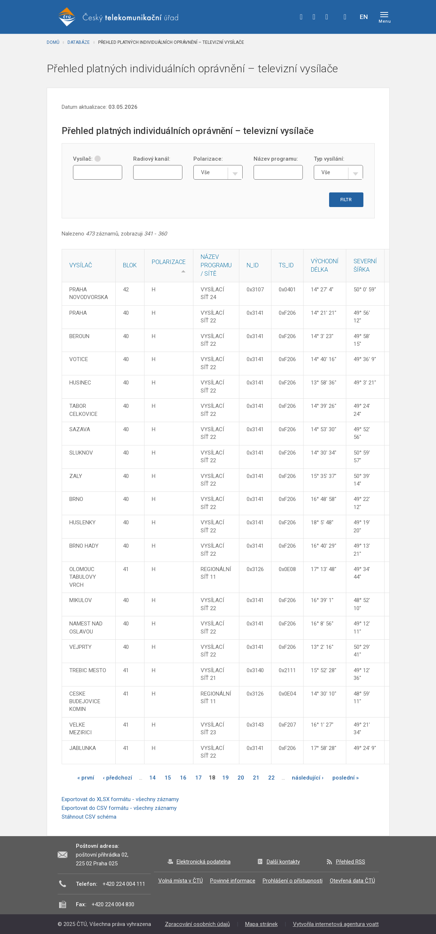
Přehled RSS (350, 861)
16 (183, 777)
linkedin (327, 16)
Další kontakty (283, 861)
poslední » (345, 777)
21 (256, 777)
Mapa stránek (261, 924)
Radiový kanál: (151, 159)
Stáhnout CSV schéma (89, 817)
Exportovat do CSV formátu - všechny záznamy (119, 808)
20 (241, 777)
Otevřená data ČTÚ (352, 880)
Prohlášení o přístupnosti (293, 880)
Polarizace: (208, 159)
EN (364, 16)
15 (168, 777)
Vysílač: (87, 159)
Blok (130, 265)
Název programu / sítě (216, 265)
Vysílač (80, 265)
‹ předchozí (117, 777)
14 (152, 777)
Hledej (345, 16)
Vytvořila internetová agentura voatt (336, 924)
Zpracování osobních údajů (197, 924)
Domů (53, 42)
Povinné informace (232, 880)
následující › (308, 777)
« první (85, 777)
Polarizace (169, 262)
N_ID (253, 265)
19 (225, 777)
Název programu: (276, 159)
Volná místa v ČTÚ (180, 880)
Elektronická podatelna (204, 861)
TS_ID (286, 265)
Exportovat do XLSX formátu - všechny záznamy (120, 799)
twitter (314, 16)
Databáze (78, 42)
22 (271, 777)
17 (198, 777)
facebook (301, 16)
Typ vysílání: (329, 159)
